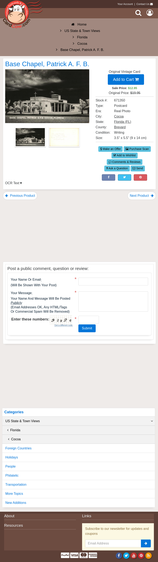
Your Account (125, 4)
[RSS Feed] (148, 555)
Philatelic (12, 475)
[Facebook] (118, 555)
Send (137, 168)
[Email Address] (113, 543)
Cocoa (13, 439)
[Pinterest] (141, 555)
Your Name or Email (26, 279)
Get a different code (64, 325)
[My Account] (149, 12)
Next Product (142, 195)
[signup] (146, 543)
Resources (13, 525)
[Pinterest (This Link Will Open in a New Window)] (140, 177)
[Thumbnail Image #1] (31, 138)
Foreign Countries (18, 448)
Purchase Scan (137, 149)
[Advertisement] (79, 231)
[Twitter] (126, 555)
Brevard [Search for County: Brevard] (120, 127)
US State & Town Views (79, 421)
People (10, 466)
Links (86, 516)
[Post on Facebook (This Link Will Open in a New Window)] (108, 177)
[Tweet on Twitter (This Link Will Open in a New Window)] (124, 177)
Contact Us (142, 4)
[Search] (138, 12)
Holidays (11, 457)
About (9, 516)
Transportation (16, 484)
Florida (12, 430)
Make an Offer (110, 149)
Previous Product (20, 195)
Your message (21, 293)
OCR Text (12, 183)
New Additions (15, 502)
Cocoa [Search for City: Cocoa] (119, 116)
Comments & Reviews (125, 162)
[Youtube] (133, 555)
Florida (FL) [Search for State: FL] (122, 122)
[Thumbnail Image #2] (64, 138)
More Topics (14, 493)
